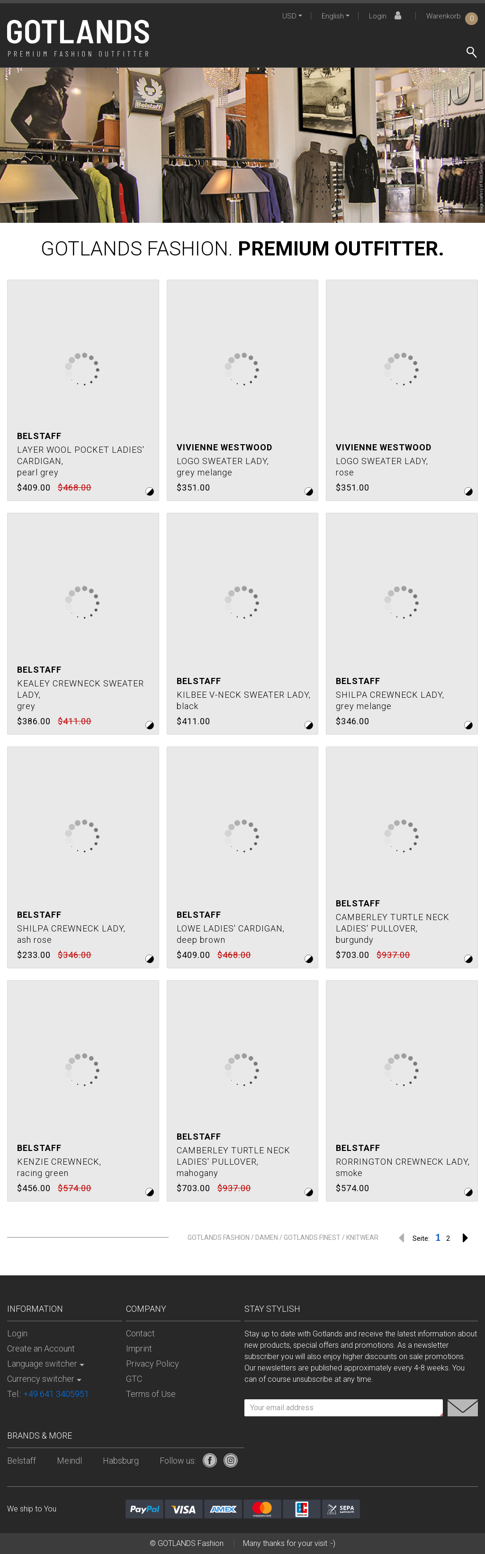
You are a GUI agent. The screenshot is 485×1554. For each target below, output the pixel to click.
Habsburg (121, 1461)
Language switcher (42, 1364)
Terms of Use (151, 1394)
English (333, 16)
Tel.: (48, 1394)
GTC (134, 1379)
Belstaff (21, 1461)
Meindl (69, 1461)
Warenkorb (452, 16)
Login (386, 16)
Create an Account (41, 1348)
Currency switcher (40, 1379)
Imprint (139, 1348)
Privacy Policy (152, 1364)
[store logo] (78, 38)
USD (289, 16)
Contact (140, 1333)
